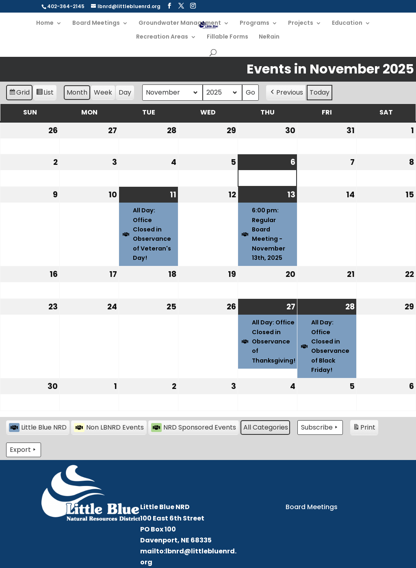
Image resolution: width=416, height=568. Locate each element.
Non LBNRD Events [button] (109, 427)
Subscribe (320, 427)
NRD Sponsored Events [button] (193, 427)
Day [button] (125, 92)
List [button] (45, 93)
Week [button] (103, 92)
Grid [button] (19, 93)
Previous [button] (286, 92)
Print (364, 428)
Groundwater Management (180, 23)
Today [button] (319, 92)
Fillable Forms (227, 37)
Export (23, 450)
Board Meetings (96, 23)
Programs (254, 23)
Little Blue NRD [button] (38, 427)
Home (45, 23)
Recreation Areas (162, 37)
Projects (300, 23)
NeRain (269, 37)
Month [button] (77, 92)
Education (347, 23)
